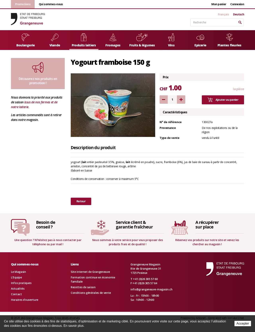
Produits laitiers (84, 40)
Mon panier (218, 4)
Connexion (237, 4)
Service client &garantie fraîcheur (134, 224)
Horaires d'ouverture (24, 300)
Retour (80, 201)
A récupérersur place (207, 224)
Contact (16, 294)
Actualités (18, 288)
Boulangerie (25, 40)
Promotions (22, 4)
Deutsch (238, 14)
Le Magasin (18, 272)
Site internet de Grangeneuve (90, 272)
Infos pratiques (21, 283)
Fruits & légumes (142, 40)
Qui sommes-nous (51, 4)
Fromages (113, 40)
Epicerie (200, 40)
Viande (55, 40)
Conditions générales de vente (91, 293)
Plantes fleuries (229, 40)
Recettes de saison (83, 287)
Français (223, 14)
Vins (171, 40)
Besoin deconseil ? (45, 224)
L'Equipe (16, 277)
